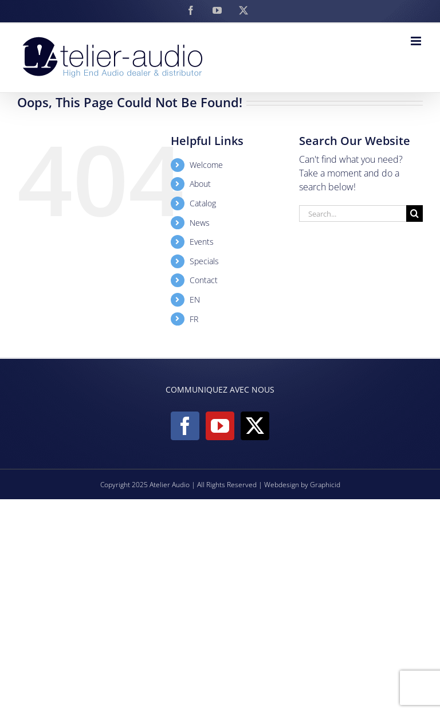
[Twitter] (255, 426)
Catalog (203, 203)
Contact (204, 280)
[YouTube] (220, 426)
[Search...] (352, 213)
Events (202, 241)
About (200, 183)
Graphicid (325, 484)
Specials (204, 261)
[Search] (414, 213)
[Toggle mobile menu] (417, 41)
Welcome (206, 164)
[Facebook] (185, 426)
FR (194, 319)
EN (195, 299)
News (200, 222)
